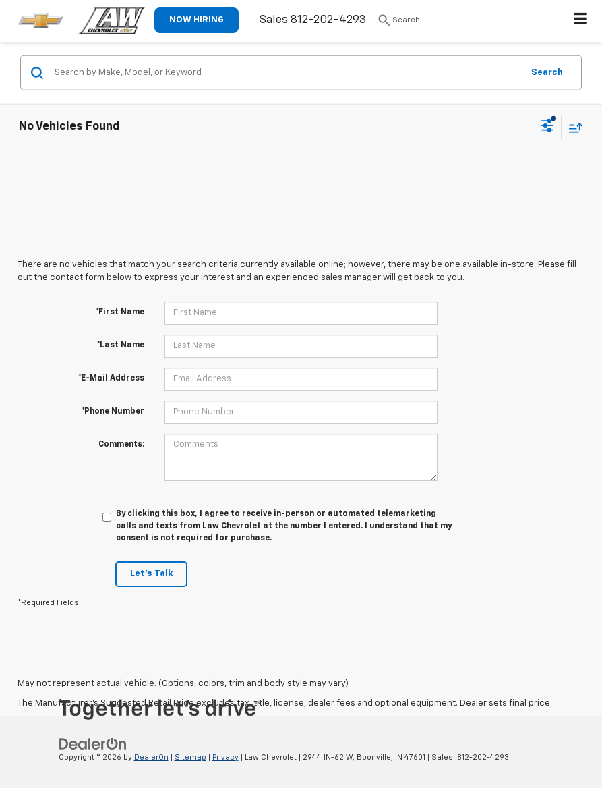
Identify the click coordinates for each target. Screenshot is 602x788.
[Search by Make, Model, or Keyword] (286, 73)
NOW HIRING (196, 20)
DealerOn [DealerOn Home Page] (151, 757)
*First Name (120, 312)
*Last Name (120, 345)
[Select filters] (547, 127)
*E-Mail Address (111, 378)
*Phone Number (113, 411)
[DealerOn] (93, 743)
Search (547, 71)
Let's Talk (151, 573)
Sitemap (190, 757)
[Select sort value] (572, 127)
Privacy (225, 757)
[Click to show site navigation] (581, 21)
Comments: (121, 445)
